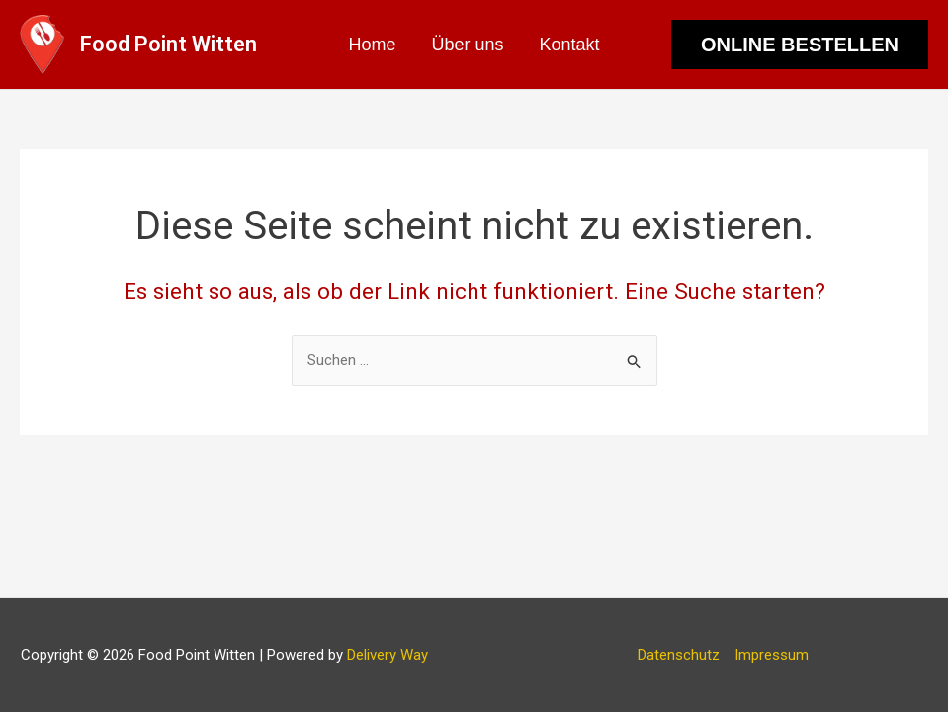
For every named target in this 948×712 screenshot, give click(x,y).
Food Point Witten (168, 44)
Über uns (467, 44)
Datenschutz (679, 655)
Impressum (771, 655)
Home (371, 44)
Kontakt (570, 44)
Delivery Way (387, 655)
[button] (799, 44)
